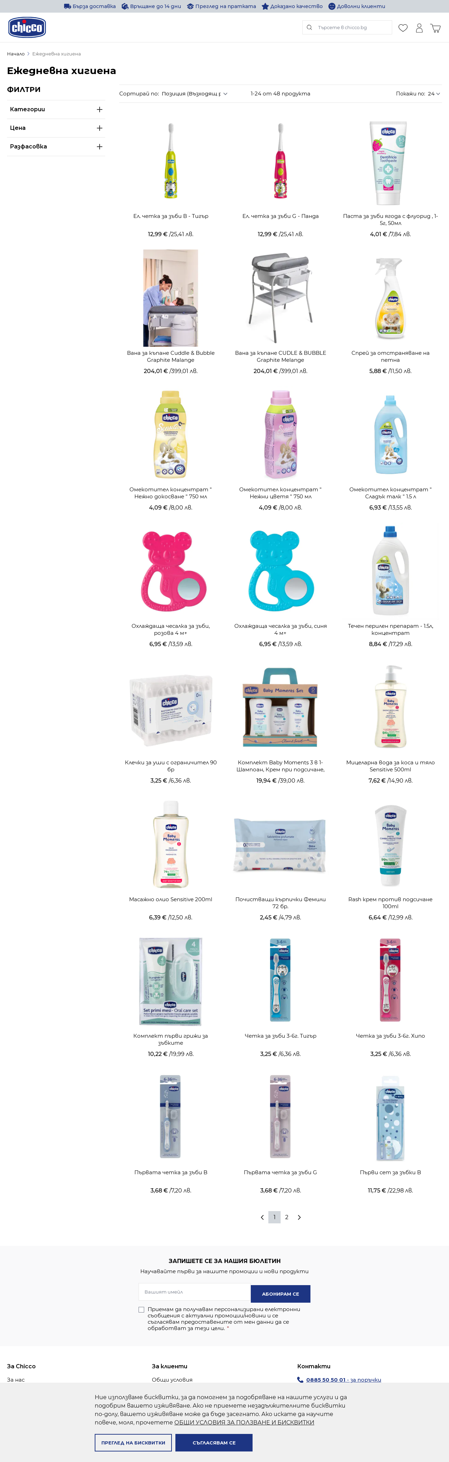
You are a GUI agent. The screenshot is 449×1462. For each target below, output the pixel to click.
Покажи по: (410, 94)
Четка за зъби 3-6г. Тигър (280, 997)
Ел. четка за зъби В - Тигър (170, 207)
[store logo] (27, 27)
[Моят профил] (419, 27)
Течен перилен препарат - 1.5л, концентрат (390, 606)
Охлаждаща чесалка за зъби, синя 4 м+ (280, 606)
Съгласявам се (214, 1443)
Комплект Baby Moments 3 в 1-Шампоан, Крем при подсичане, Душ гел (280, 738)
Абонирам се (280, 1253)
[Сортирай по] (197, 93)
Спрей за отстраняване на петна (390, 343)
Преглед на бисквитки (133, 1443)
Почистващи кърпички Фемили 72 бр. (280, 869)
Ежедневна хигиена (56, 54)
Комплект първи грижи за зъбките (170, 1001)
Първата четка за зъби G (280, 1129)
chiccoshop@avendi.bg (362, 1375)
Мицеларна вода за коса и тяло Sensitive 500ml (390, 738)
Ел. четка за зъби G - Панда (280, 207)
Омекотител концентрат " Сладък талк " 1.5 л (390, 474)
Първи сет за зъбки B (390, 1129)
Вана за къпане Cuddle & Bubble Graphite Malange (171, 343)
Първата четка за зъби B (170, 1129)
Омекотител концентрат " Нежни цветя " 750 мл (280, 474)
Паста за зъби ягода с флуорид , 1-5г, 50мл (391, 211)
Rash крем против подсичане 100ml (390, 869)
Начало (16, 54)
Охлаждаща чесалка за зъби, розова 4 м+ (171, 606)
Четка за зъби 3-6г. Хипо (390, 997)
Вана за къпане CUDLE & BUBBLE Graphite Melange (280, 343)
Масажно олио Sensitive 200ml (170, 866)
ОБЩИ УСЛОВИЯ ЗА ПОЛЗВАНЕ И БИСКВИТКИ (244, 1422)
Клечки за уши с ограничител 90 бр (171, 738)
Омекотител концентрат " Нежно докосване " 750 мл (170, 474)
